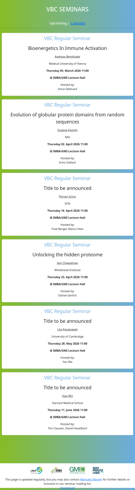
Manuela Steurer (91, 479)
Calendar (78, 23)
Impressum (67, 488)
